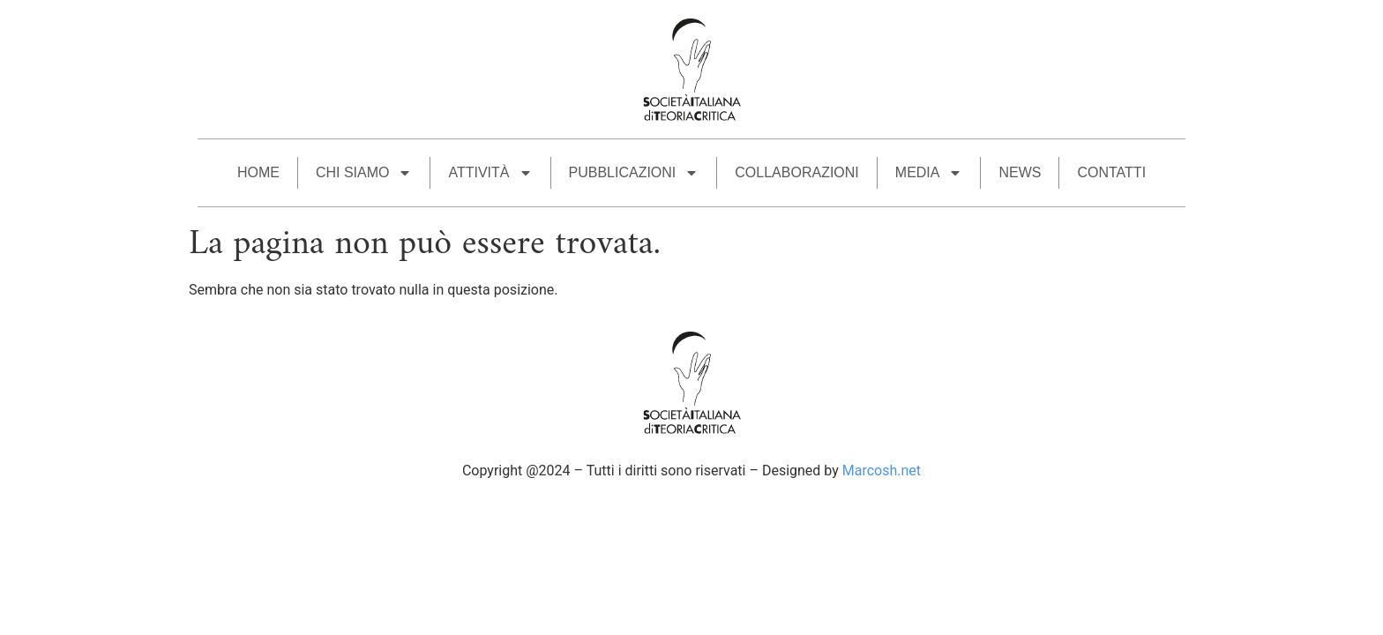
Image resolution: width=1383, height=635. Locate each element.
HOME (258, 172)
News (1019, 172)
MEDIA (929, 173)
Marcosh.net (881, 470)
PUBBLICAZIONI (634, 173)
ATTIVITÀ (490, 173)
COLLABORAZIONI (796, 172)
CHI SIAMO (364, 173)
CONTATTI (1111, 172)
